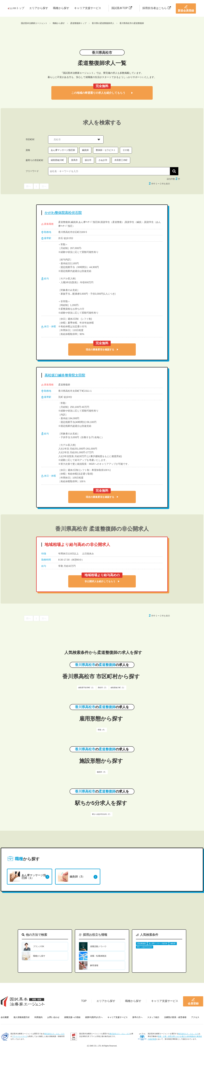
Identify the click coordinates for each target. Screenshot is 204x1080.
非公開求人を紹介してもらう (102, 581)
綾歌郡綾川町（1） (118, 687)
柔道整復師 (141, 943)
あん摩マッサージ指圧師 (63, 150)
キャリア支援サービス (87, 8)
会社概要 (5, 1017)
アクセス (195, 1017)
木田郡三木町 (121, 160)
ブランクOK (38, 946)
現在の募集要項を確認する (102, 349)
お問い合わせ (53, 1017)
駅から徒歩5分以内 (144, 947)
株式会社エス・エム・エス (54, 1034)
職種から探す (61, 8)
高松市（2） (102, 687)
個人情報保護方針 (22, 1017)
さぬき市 (102, 160)
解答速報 (94, 965)
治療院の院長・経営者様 (175, 1017)
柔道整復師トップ (78, 23)
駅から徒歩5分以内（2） (101, 814)
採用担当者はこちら (156, 8)
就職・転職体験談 (98, 956)
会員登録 (193, 1001)
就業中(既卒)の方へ (94, 1017)
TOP (84, 1000)
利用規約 (38, 1017)
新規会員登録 (186, 8)
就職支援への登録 (72, 1017)
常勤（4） (102, 730)
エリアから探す (38, 8)
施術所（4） (101, 772)
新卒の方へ (137, 1017)
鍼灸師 (85, 150)
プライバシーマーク (19, 1036)
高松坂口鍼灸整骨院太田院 (65, 375)
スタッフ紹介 (153, 1017)
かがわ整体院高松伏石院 (63, 213)
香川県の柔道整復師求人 (103, 23)
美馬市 (74, 160)
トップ (20, 8)
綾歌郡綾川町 (57, 160)
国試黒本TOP (121, 8)
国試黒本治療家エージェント (34, 23)
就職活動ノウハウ (98, 946)
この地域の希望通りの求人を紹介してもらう (102, 92)
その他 (126, 150)
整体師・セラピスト (106, 150)
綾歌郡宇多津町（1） (86, 687)
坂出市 (88, 160)
